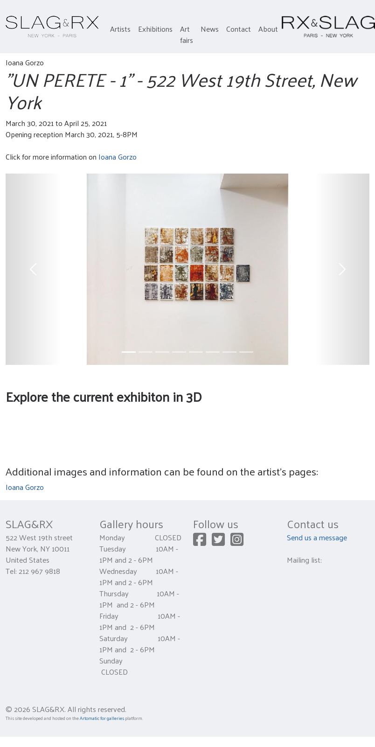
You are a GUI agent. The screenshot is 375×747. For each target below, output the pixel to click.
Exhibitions (155, 28)
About (268, 28)
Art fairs (186, 34)
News (210, 28)
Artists (120, 28)
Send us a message (317, 537)
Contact (238, 28)
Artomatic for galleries (102, 718)
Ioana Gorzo (117, 156)
